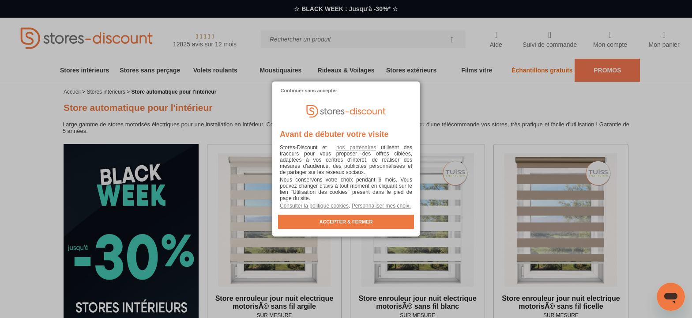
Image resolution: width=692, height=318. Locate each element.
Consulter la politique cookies (314, 206)
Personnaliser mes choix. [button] (381, 206)
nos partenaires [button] (356, 148)
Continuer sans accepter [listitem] (309, 90)
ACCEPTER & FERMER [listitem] (345, 222)
